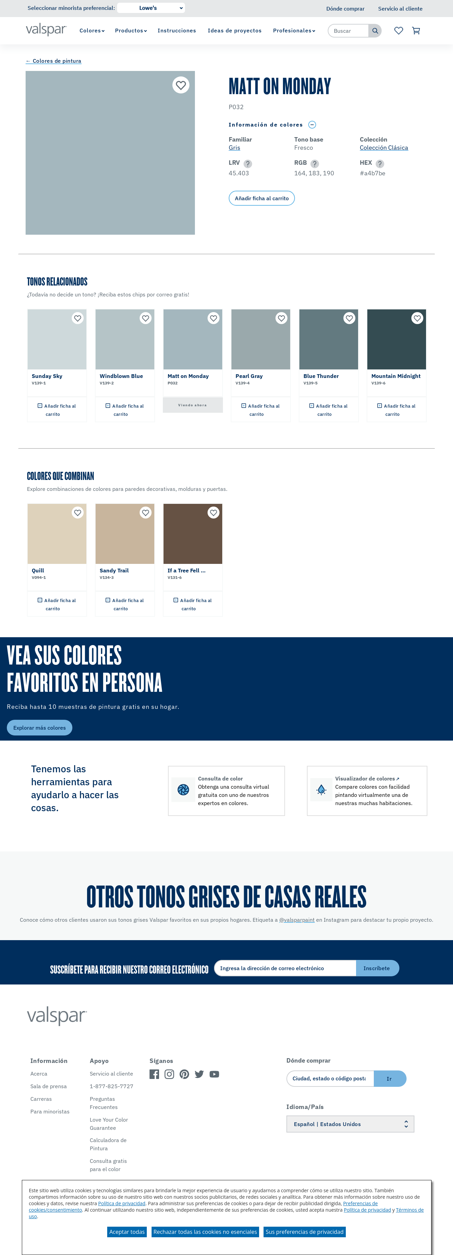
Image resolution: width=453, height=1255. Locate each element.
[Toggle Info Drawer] (312, 124)
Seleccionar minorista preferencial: (71, 7)
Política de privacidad (121, 1203)
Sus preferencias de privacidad (304, 1232)
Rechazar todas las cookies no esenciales (205, 1232)
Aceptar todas (126, 1232)
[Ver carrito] (416, 31)
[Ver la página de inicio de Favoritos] (398, 31)
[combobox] (348, 31)
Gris (234, 147)
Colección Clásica (384, 147)
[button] (246, 164)
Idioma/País (305, 1107)
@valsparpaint (297, 919)
